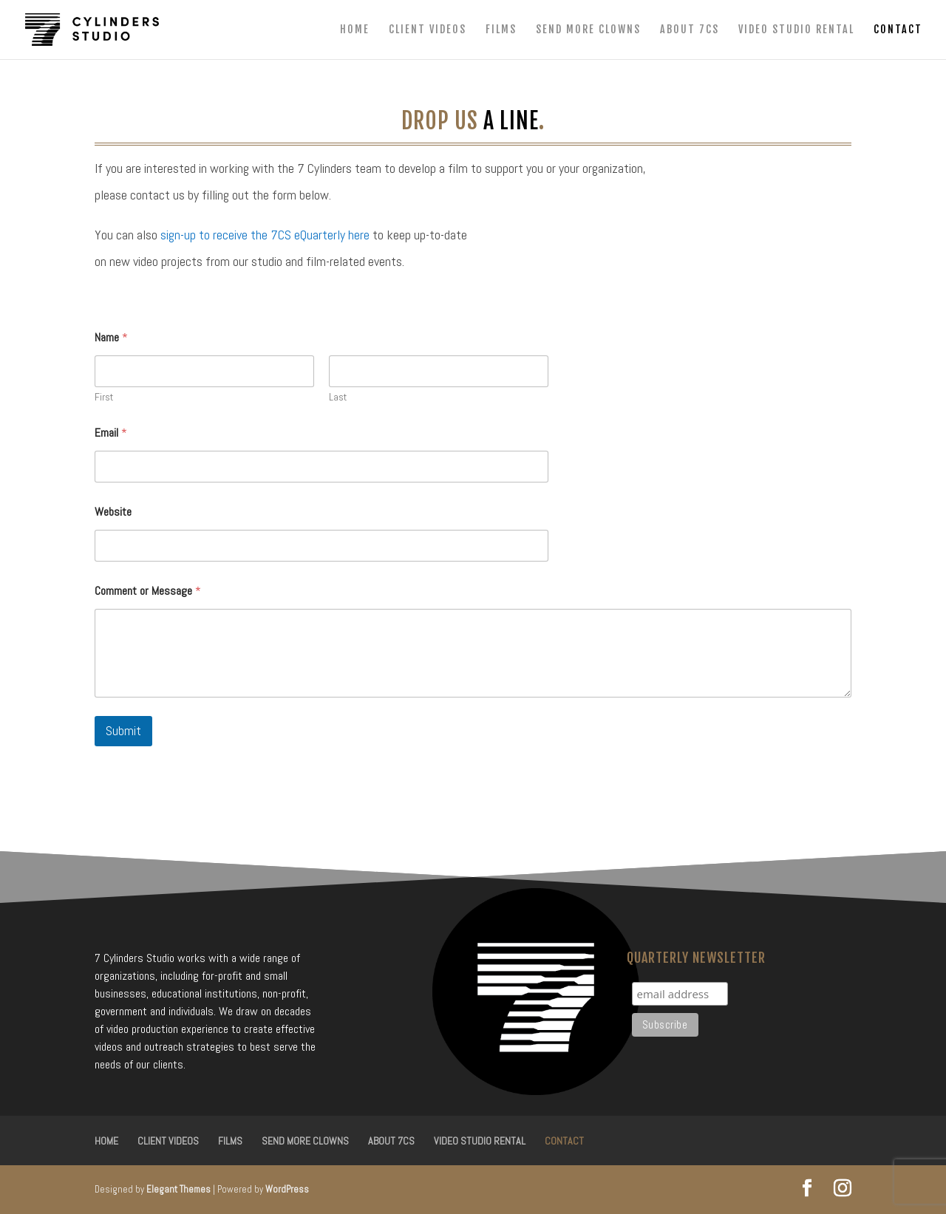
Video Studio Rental (796, 29)
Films (501, 29)
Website (113, 512)
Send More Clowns (588, 29)
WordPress (287, 1189)
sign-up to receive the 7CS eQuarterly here (265, 234)
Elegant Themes (178, 1189)
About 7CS (689, 29)
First (104, 397)
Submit (123, 731)
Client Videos (427, 29)
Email (111, 433)
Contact (898, 29)
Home (355, 29)
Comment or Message (148, 591)
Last (338, 397)
